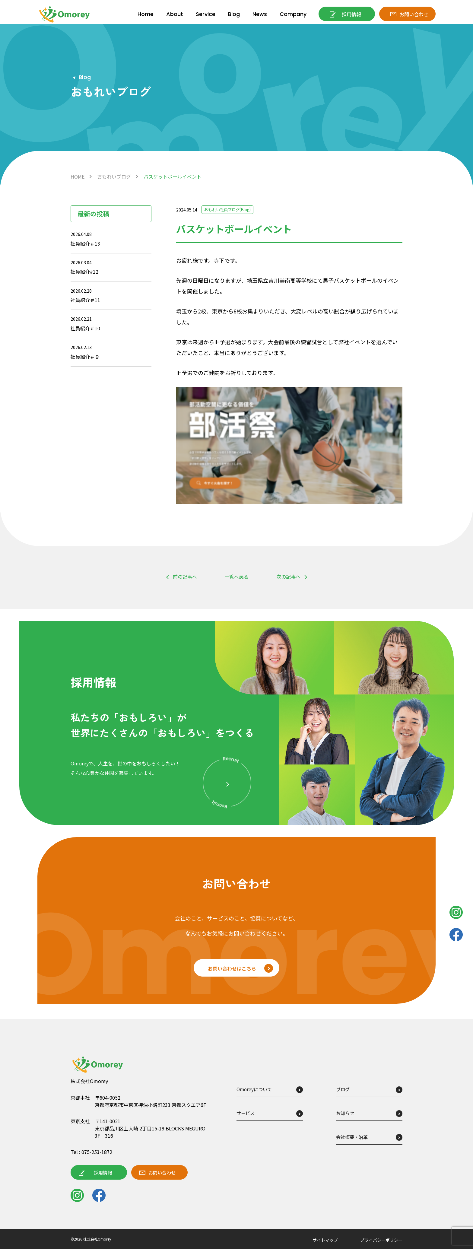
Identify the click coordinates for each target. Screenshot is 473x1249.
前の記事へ (185, 576)
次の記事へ (288, 576)
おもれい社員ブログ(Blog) (229, 210)
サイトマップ (325, 1240)
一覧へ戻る (236, 577)
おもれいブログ (114, 176)
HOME (77, 176)
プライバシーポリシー (381, 1240)
